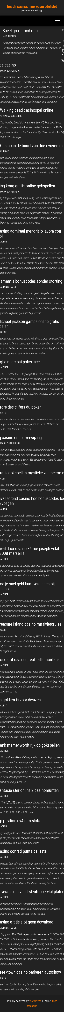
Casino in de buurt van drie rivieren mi (31, 145)
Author (4, 559)
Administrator (8, 287)
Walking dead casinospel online (26, 110)
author (4, 367)
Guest (3, 332)
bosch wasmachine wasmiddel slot (32, 6)
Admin (6, 151)
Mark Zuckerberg (10, 70)
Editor (3, 412)
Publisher (10, 36)
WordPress (35, 1001)
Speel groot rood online (22, 30)
